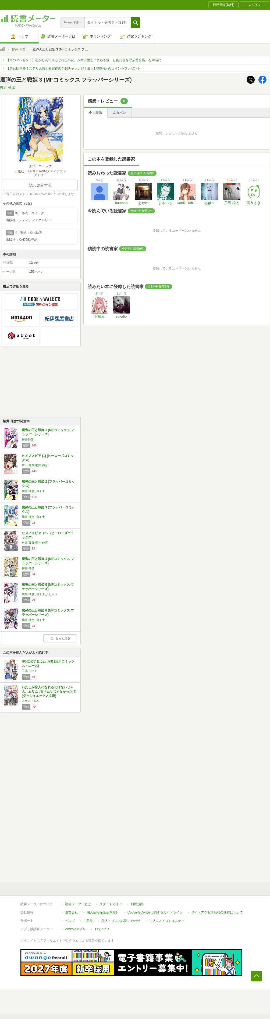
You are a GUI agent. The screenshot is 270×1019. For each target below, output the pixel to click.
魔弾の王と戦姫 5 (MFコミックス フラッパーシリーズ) (48, 587)
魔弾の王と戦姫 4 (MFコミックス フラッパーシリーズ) (48, 561)
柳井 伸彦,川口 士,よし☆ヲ (40, 594)
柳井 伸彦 (19, 49)
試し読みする (40, 185)
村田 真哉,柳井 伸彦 (35, 465)
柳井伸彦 (28, 439)
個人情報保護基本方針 (103, 912)
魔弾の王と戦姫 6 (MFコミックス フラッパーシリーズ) (48, 613)
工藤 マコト (29, 670)
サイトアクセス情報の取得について (217, 912)
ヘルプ (70, 920)
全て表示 (95, 113)
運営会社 (71, 912)
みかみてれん (31, 700)
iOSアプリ (101, 929)
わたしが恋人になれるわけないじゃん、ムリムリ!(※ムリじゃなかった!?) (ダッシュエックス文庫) (49, 691)
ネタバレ (119, 113)
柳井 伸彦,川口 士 (33, 491)
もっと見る (60, 638)
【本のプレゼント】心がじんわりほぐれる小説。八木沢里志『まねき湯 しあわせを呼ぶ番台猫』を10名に (83, 60)
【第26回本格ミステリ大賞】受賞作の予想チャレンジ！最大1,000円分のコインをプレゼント (73, 68)
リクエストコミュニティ (166, 920)
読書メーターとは (78, 904)
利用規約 (137, 904)
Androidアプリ (75, 929)
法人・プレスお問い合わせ (121, 920)
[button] (135, 22)
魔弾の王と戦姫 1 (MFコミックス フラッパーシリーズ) (48, 432)
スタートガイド (111, 904)
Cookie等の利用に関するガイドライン (155, 912)
